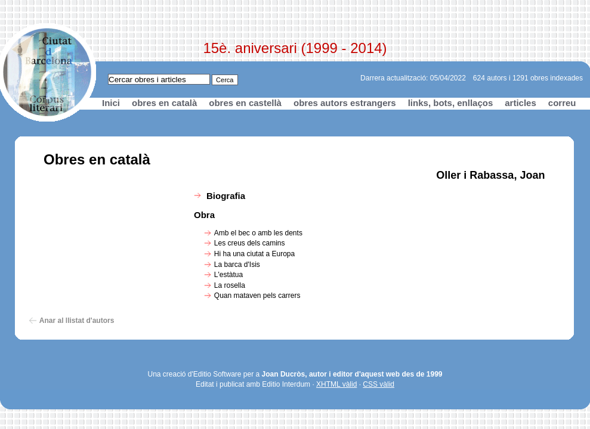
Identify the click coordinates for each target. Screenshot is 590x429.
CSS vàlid (378, 384)
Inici (111, 103)
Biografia (225, 196)
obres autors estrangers (345, 103)
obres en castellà (245, 103)
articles (520, 103)
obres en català (164, 103)
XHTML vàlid (336, 384)
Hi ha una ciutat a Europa (254, 254)
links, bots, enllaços (450, 103)
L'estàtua (228, 275)
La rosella (229, 285)
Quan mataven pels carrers (257, 295)
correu (562, 103)
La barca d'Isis (237, 264)
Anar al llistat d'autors (77, 320)
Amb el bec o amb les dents (258, 233)
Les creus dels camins (249, 243)
